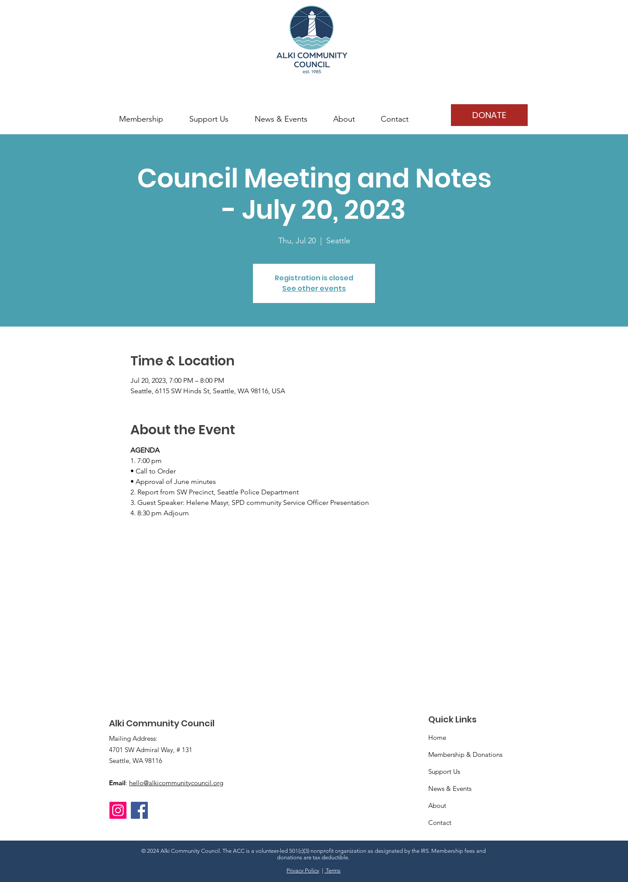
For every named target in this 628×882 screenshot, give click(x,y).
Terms (332, 870)
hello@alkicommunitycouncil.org (176, 783)
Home (437, 737)
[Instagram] (117, 810)
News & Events (449, 788)
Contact (439, 822)
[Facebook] (139, 810)
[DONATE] (489, 115)
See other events (314, 288)
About (437, 805)
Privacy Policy (303, 870)
